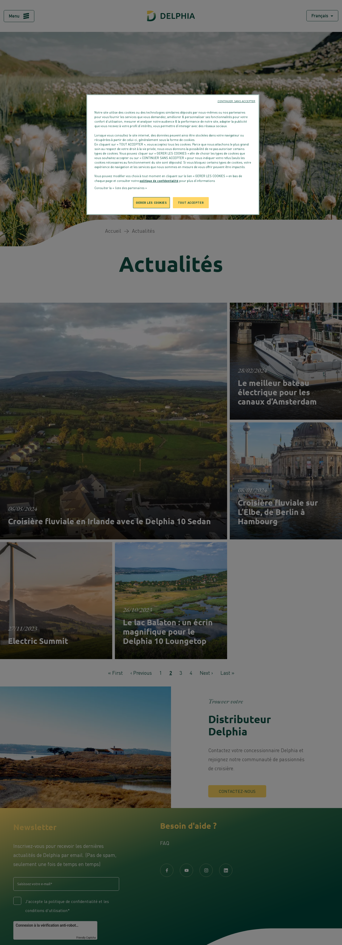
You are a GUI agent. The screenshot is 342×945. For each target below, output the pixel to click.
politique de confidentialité (159, 180)
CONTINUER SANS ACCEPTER (236, 101)
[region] (172, 154)
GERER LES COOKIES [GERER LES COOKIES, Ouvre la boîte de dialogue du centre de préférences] (151, 202)
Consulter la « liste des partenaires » (120, 188)
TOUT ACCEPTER (191, 202)
